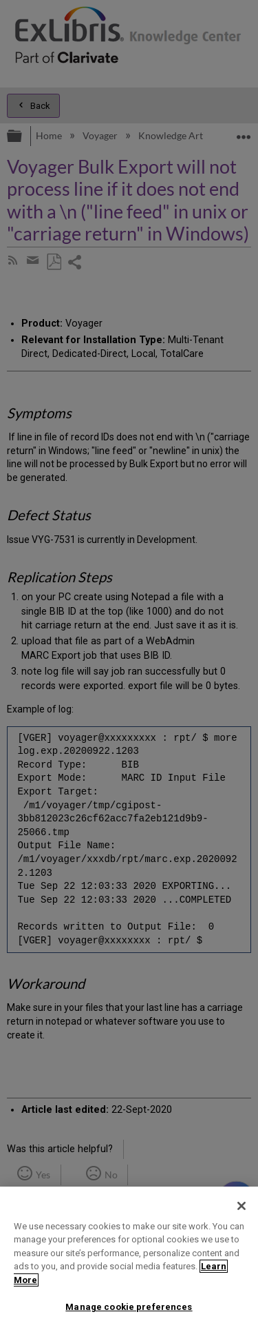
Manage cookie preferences (128, 1307)
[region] (129, 1259)
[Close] (241, 1206)
